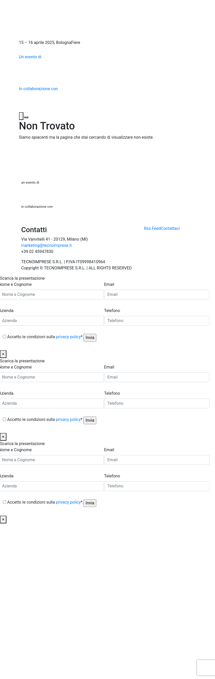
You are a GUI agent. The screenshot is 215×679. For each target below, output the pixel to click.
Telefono (112, 310)
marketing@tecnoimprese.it (46, 245)
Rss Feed (152, 228)
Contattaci (170, 228)
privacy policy (68, 336)
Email (109, 284)
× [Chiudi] (3, 354)
